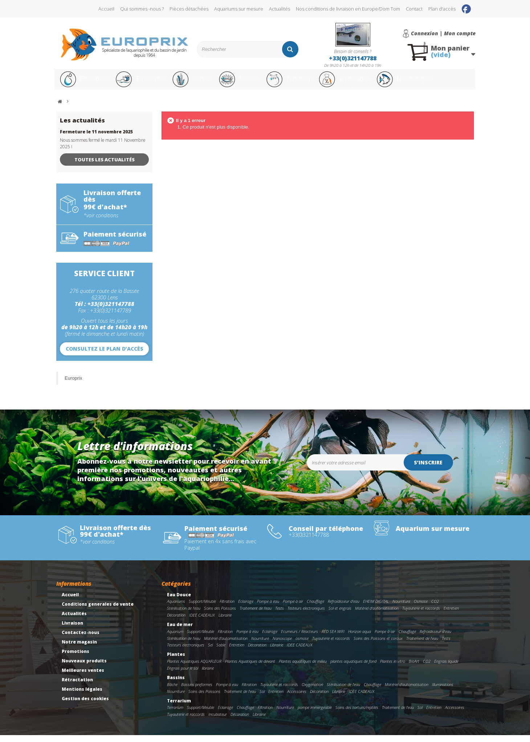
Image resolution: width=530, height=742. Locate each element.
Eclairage (245, 608)
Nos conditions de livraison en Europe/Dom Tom (348, 8)
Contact (414, 8)
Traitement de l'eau (256, 615)
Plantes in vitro (392, 668)
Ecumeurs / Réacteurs (299, 638)
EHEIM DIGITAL (376, 608)
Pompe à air (293, 608)
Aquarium (175, 638)
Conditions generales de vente (98, 611)
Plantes (200, 83)
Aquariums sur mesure (238, 8)
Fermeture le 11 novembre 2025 (96, 139)
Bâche (172, 691)
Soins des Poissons (220, 615)
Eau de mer (144, 83)
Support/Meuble (202, 608)
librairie (208, 675)
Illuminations (442, 691)
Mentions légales (82, 696)
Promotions (366, 83)
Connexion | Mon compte (443, 33)
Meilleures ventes (83, 677)
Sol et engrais (340, 615)
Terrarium (304, 83)
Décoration (176, 622)
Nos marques (433, 83)
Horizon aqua (359, 638)
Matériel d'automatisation (377, 615)
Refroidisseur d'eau (343, 608)
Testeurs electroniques (306, 615)
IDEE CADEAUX (202, 622)
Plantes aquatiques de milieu (303, 668)
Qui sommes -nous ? (142, 8)
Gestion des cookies (85, 705)
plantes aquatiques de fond (353, 668)
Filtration (227, 608)
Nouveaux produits (84, 668)
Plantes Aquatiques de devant (250, 668)
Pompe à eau (268, 608)
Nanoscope (282, 645)
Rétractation (77, 686)
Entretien (451, 615)
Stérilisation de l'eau (183, 615)
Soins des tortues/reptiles (356, 714)
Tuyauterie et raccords (421, 615)
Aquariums (176, 608)
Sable (220, 651)
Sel (210, 651)
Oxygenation (312, 691)
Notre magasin (79, 649)
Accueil (106, 8)
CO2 (435, 608)
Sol (262, 698)
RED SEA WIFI (333, 638)
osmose (302, 645)
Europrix (73, 385)
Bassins (250, 83)
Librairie (225, 622)
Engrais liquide (446, 668)
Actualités (279, 8)
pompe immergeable (315, 714)
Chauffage (315, 608)
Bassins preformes (196, 691)
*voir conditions (100, 222)
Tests (279, 615)
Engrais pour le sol (182, 675)
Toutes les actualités (104, 166)
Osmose (421, 608)
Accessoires (296, 698)
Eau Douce (83, 83)
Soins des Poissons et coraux (378, 645)
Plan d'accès (442, 8)
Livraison (72, 630)
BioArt (414, 668)
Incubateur (217, 721)
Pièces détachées (189, 8)
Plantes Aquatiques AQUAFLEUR (194, 668)
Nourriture (401, 608)
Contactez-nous (80, 639)
